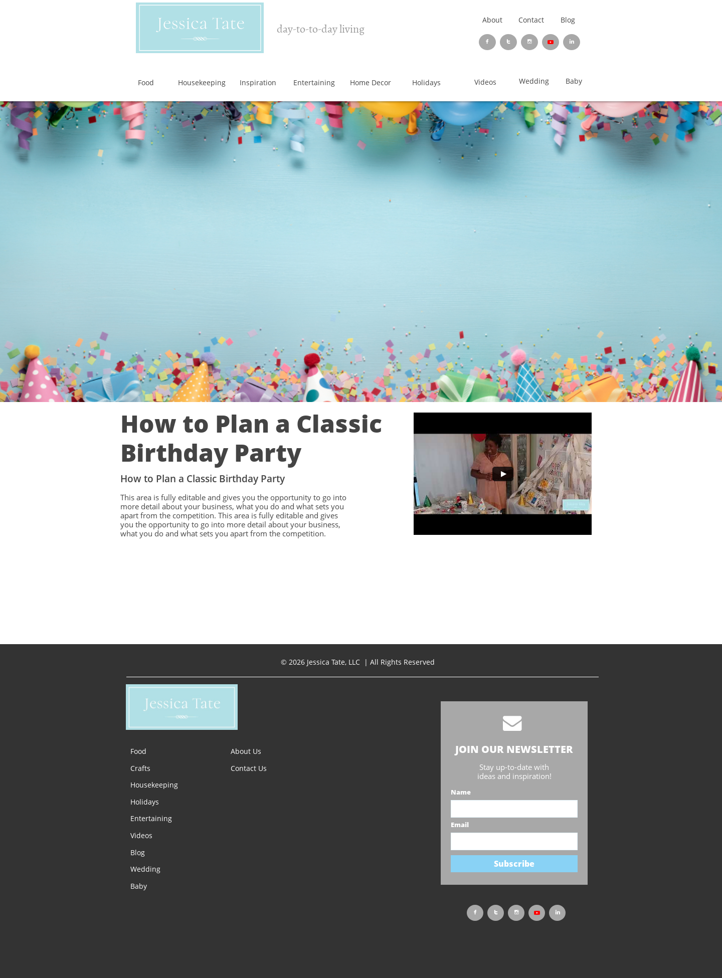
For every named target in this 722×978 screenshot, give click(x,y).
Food (138, 751)
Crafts (140, 768)
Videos (141, 835)
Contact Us (249, 768)
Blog (568, 20)
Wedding (145, 869)
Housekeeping (154, 785)
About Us (246, 751)
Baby (138, 886)
